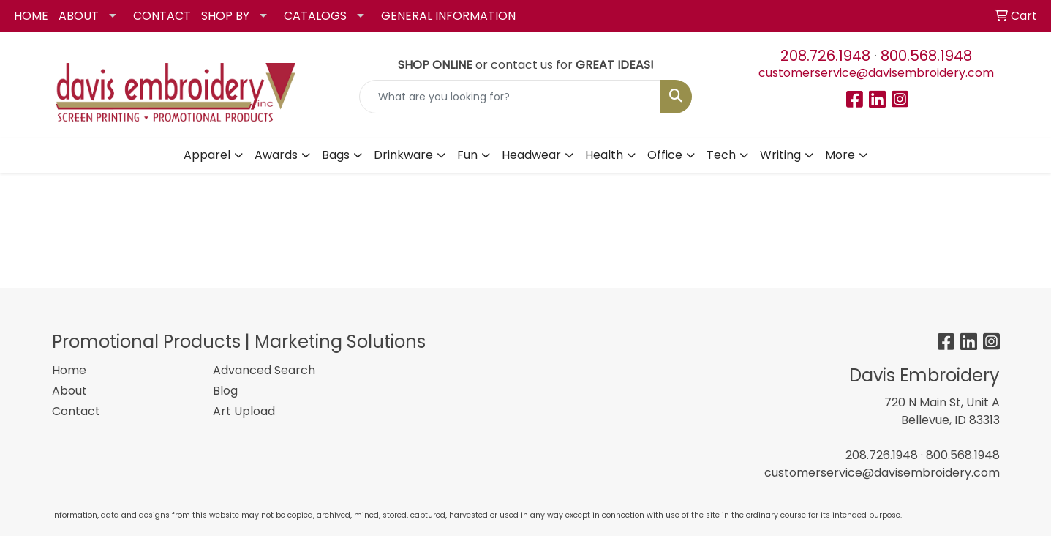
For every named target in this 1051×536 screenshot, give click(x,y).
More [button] (840, 154)
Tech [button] (721, 154)
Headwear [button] (531, 154)
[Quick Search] (510, 96)
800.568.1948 (926, 55)
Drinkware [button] (403, 154)
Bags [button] (336, 154)
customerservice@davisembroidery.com (876, 72)
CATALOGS (315, 15)
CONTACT (162, 15)
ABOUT (79, 15)
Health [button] (604, 154)
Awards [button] (276, 154)
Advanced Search (264, 370)
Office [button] (664, 154)
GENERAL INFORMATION (448, 15)
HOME (31, 15)
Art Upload (244, 411)
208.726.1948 (825, 55)
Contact (76, 411)
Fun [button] (467, 154)
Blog (225, 390)
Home (69, 370)
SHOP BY (225, 15)
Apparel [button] (207, 154)
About (69, 390)
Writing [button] (780, 154)
